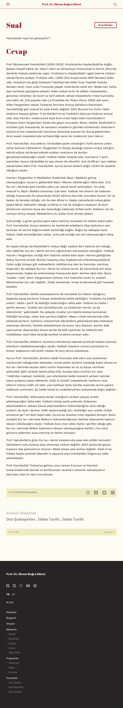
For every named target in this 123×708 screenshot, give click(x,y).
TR (7, 594)
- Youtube (12, 672)
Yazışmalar (12, 678)
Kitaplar (10, 623)
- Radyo (11, 667)
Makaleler (11, 629)
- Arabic (11, 648)
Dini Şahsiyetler (20, 519)
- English (11, 643)
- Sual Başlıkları (15, 687)
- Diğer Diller (14, 652)
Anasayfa (11, 612)
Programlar (12, 658)
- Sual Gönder (14, 691)
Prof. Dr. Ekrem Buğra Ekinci (61, 4)
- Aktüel (11, 634)
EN (13, 594)
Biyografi (11, 618)
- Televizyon (13, 663)
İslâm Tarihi (48, 519)
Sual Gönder (105, 25)
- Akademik (13, 638)
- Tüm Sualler (14, 682)
